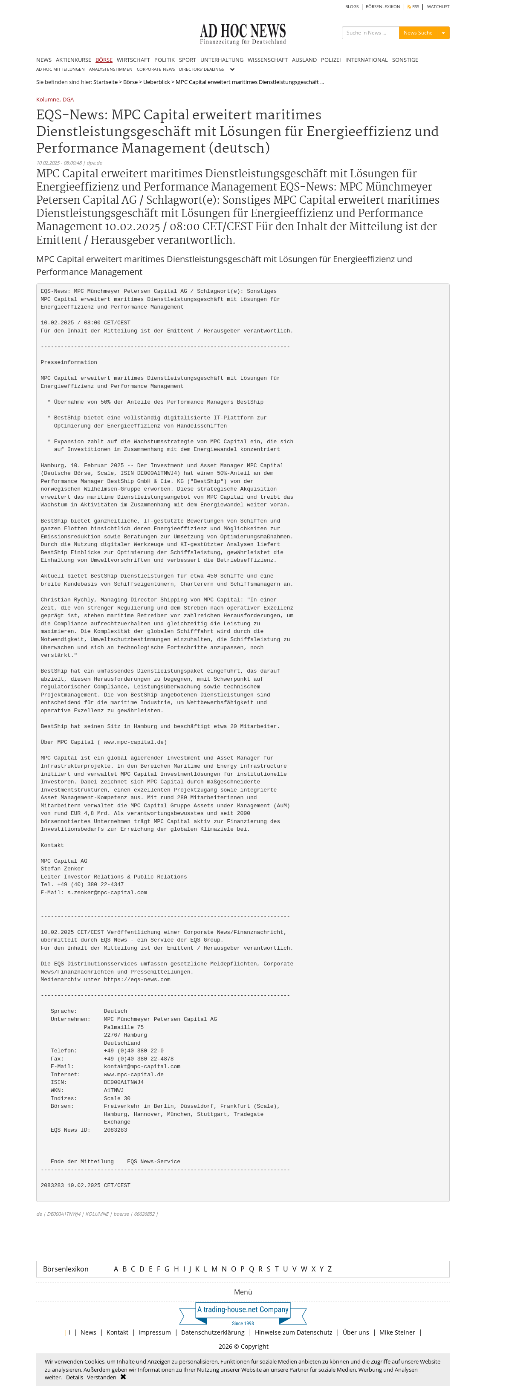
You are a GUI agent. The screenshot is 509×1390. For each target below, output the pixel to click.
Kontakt (117, 1332)
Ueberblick (156, 82)
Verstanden (101, 1377)
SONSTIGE (405, 60)
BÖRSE (104, 60)
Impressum (155, 1332)
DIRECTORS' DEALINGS (201, 69)
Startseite (105, 82)
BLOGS (352, 6)
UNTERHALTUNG (221, 60)
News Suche (418, 32)
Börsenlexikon (66, 1269)
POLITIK (164, 60)
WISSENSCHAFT (268, 60)
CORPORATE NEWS (156, 69)
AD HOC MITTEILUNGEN (60, 69)
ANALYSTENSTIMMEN (111, 69)
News (88, 1332)
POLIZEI (331, 60)
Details (74, 1377)
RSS (413, 6)
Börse (130, 82)
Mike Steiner (397, 1332)
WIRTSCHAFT (133, 60)
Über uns (356, 1332)
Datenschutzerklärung (213, 1332)
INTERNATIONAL (366, 60)
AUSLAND (304, 60)
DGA (68, 100)
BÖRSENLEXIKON (383, 6)
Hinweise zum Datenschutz (294, 1332)
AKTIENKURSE (73, 60)
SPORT (187, 60)
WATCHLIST (438, 6)
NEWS (44, 60)
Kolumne (47, 100)
